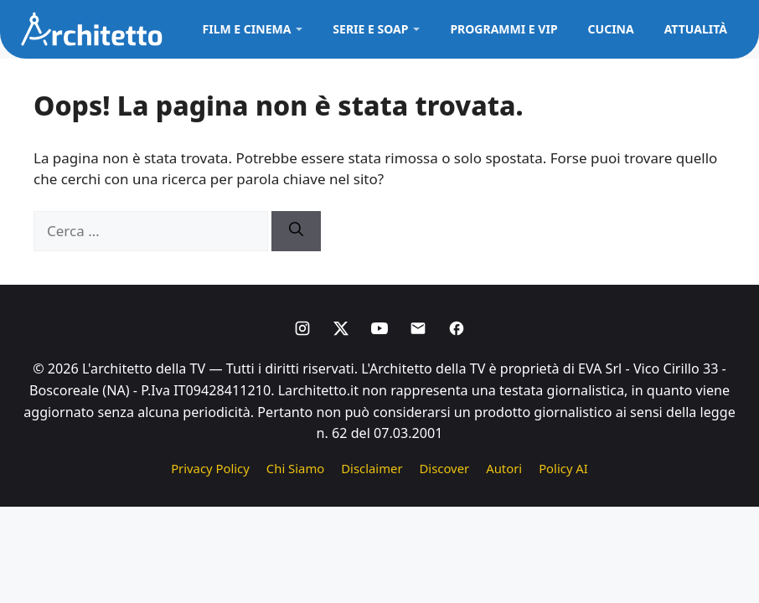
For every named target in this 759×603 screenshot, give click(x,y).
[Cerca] (296, 231)
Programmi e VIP (503, 29)
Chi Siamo (295, 468)
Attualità (695, 29)
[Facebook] (456, 328)
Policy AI (563, 468)
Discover (445, 468)
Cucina (611, 29)
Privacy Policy (210, 468)
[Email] (418, 328)
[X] (341, 328)
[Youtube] (379, 328)
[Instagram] (302, 328)
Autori (504, 468)
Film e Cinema (247, 29)
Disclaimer (371, 468)
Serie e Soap (370, 29)
